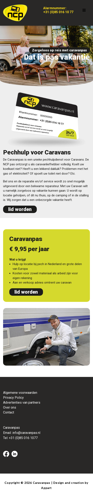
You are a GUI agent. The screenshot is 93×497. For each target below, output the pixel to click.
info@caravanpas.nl (26, 433)
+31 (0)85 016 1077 (23, 438)
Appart (46, 488)
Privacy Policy (13, 398)
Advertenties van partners (21, 402)
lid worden (20, 209)
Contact (8, 412)
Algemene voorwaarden (20, 393)
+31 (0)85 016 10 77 (58, 12)
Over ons (9, 407)
